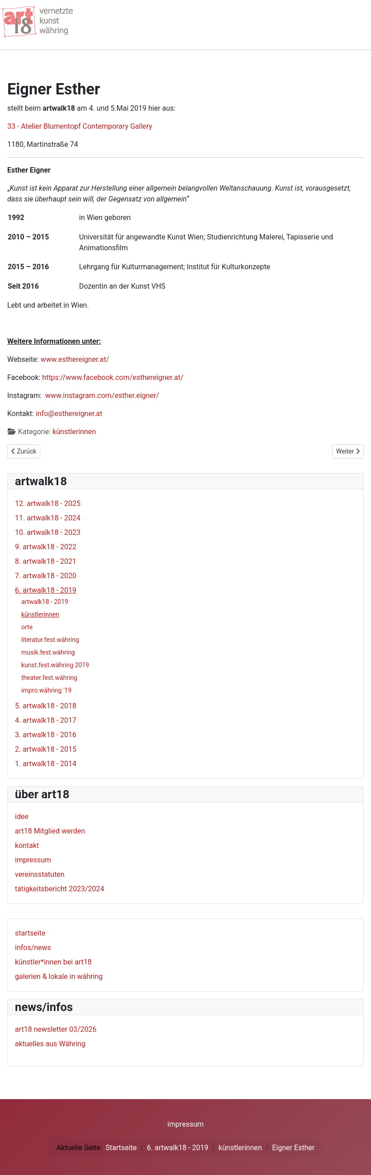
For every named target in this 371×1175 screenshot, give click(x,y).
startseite (30, 933)
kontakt (27, 845)
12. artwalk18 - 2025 (47, 503)
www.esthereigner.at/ (75, 359)
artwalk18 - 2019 (44, 601)
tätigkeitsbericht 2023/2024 (59, 889)
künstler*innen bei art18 (53, 962)
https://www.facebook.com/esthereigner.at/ (112, 377)
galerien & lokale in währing (59, 976)
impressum (33, 860)
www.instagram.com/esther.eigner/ (102, 395)
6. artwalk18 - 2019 (45, 590)
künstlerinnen (74, 431)
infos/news (33, 947)
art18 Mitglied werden (50, 831)
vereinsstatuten (40, 874)
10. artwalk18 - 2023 (47, 532)
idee (21, 816)
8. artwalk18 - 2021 (45, 561)
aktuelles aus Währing (50, 1043)
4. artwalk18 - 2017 (45, 720)
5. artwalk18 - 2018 (45, 706)
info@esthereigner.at (69, 413)
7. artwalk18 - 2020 (45, 575)
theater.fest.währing (49, 677)
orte (27, 627)
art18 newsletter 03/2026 (56, 1029)
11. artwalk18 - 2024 (47, 518)
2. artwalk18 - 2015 (45, 749)
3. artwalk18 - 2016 (45, 734)
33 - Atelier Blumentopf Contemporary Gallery (79, 126)
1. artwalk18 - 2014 (45, 763)
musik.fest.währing (48, 652)
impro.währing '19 (46, 690)
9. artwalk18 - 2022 (45, 547)
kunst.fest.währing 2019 (55, 665)
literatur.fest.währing (50, 639)
